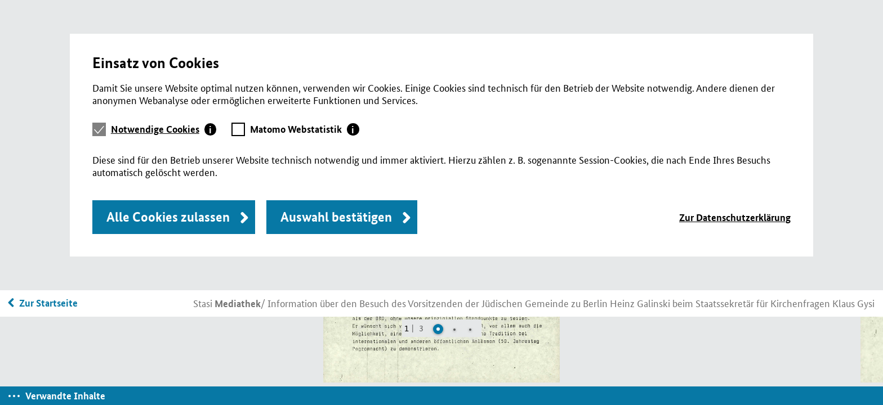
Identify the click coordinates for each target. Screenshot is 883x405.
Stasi (227, 302)
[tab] (164, 129)
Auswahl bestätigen (336, 217)
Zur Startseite (48, 302)
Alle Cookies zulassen (168, 217)
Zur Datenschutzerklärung (735, 217)
